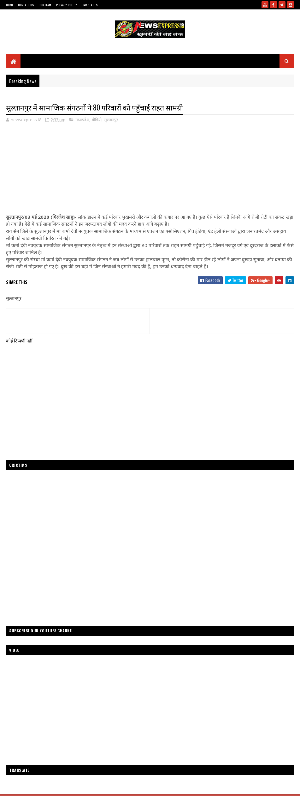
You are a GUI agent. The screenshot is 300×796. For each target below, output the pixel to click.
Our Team (44, 5)
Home (9, 5)
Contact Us (26, 5)
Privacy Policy (66, 5)
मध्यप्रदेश (82, 119)
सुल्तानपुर (111, 119)
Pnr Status (89, 5)
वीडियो (97, 119)
